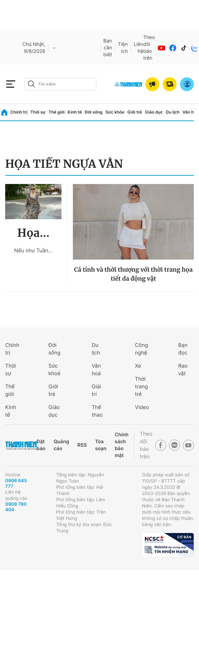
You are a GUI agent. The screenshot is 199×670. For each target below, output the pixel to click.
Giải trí (96, 390)
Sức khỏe (114, 112)
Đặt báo (41, 445)
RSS (82, 445)
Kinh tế (75, 112)
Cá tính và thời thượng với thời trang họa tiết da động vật (133, 274)
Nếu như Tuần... (33, 250)
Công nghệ (141, 349)
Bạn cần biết (107, 48)
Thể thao (97, 411)
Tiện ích (123, 48)
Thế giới (56, 112)
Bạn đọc (183, 349)
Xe (138, 365)
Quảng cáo (61, 445)
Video (142, 407)
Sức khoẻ (54, 369)
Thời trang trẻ (141, 386)
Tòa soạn (100, 445)
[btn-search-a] (31, 84)
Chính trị (19, 112)
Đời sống (94, 112)
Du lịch (173, 112)
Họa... (33, 233)
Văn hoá (96, 369)
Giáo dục (154, 112)
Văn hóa (190, 112)
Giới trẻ (134, 112)
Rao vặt (183, 369)
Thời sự (38, 112)
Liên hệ (138, 48)
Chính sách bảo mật (122, 445)
